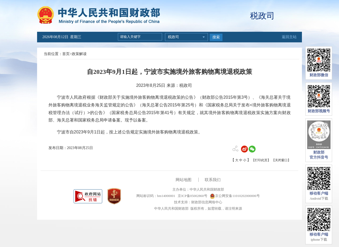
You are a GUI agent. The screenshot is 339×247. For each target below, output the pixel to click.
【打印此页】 (261, 160)
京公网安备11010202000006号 (235, 196)
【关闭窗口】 (281, 160)
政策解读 (79, 54)
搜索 (216, 37)
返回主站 (289, 37)
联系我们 (213, 180)
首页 (66, 54)
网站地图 (183, 180)
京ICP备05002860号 (192, 196)
